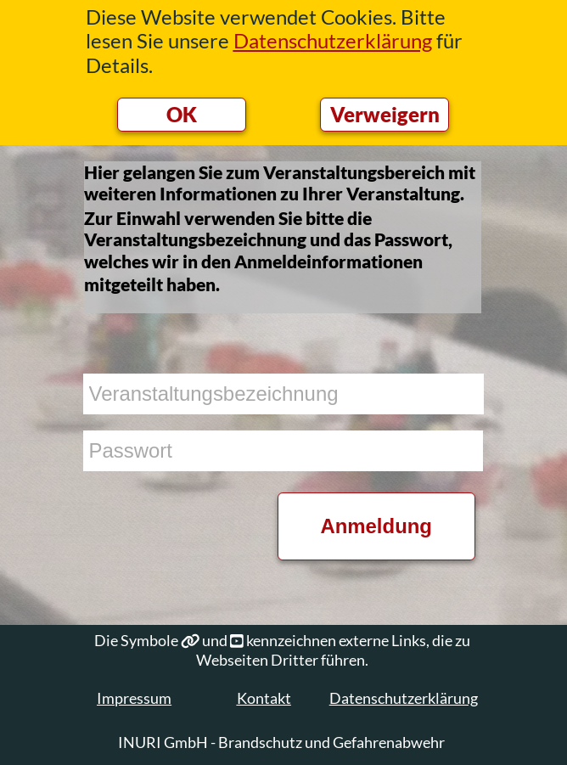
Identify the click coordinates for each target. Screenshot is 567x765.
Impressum (134, 698)
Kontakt (264, 698)
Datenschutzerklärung (403, 698)
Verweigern (385, 114)
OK (181, 114)
